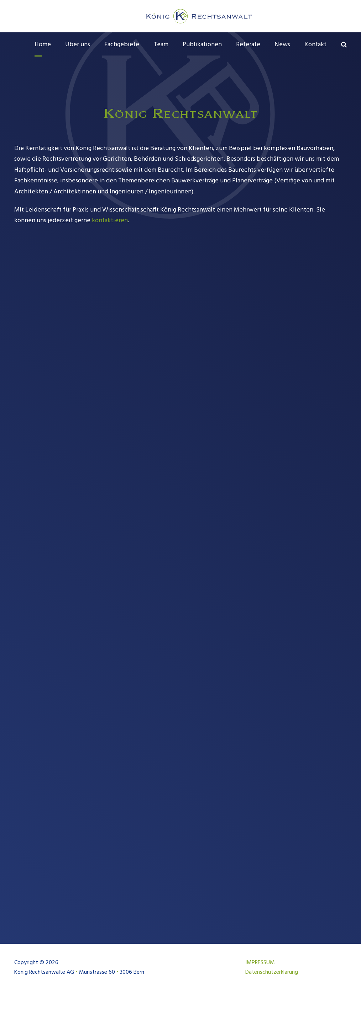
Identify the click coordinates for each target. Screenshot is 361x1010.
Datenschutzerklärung (271, 983)
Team (160, 44)
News (282, 44)
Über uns (77, 44)
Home (43, 44)
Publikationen (202, 44)
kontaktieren (110, 232)
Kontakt (315, 44)
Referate (248, 44)
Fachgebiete (121, 44)
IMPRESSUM (260, 973)
